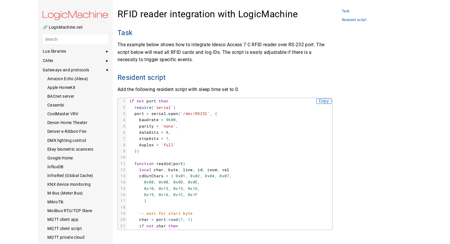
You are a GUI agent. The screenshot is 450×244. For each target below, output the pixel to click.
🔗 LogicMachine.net (63, 27)
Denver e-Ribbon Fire (66, 131)
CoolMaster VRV (63, 113)
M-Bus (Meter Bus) (65, 193)
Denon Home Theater (67, 122)
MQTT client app (62, 219)
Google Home (60, 158)
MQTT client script (64, 228)
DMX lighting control (66, 140)
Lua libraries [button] (54, 51)
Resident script (354, 20)
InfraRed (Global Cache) (70, 175)
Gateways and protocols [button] (66, 70)
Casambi (55, 105)
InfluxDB (55, 166)
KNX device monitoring (69, 184)
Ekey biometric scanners (70, 149)
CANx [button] (48, 60)
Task (345, 11)
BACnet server (60, 96)
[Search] (75, 39)
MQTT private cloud (65, 237)
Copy (324, 101)
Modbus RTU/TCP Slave (69, 210)
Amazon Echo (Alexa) (67, 78)
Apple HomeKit (61, 87)
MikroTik (55, 202)
